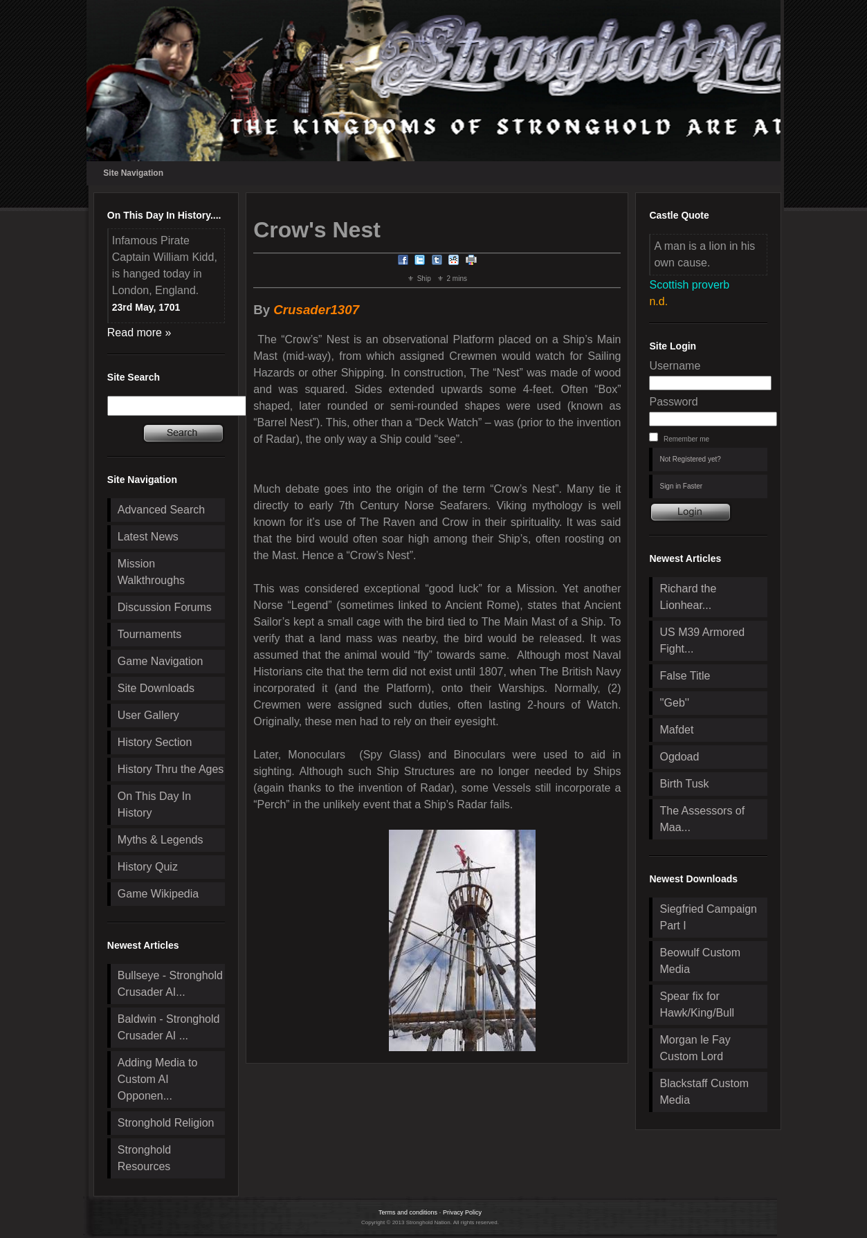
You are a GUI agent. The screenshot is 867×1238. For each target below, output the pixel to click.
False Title (684, 676)
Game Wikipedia (158, 894)
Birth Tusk (684, 784)
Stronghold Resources (144, 1158)
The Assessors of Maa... (702, 819)
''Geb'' (673, 703)
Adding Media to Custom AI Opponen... (158, 1079)
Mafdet (676, 730)
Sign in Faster (680, 486)
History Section (155, 742)
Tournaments (150, 634)
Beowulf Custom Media (699, 961)
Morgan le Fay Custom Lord (694, 1048)
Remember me (686, 439)
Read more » (139, 332)
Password (673, 402)
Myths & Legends (160, 840)
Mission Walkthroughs (151, 572)
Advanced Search (161, 510)
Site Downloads (156, 688)
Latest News (148, 537)
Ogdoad (679, 757)
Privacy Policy (462, 1212)
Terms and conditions (407, 1212)
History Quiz (148, 867)
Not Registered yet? (689, 459)
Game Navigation (160, 661)
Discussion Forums (165, 607)
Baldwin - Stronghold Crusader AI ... (169, 1027)
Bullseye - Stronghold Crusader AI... (170, 984)
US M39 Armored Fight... (702, 640)
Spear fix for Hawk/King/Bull (696, 1004)
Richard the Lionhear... (687, 597)
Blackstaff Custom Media (704, 1091)
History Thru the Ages (171, 769)
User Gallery (148, 715)
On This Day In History (154, 804)
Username (674, 366)
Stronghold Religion (166, 1123)
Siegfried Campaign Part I (708, 917)
